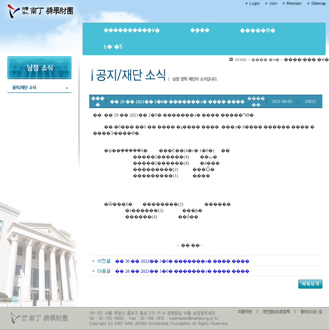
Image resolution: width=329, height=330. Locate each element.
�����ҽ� (257, 30)
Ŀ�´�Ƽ (113, 47)
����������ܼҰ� (132, 30)
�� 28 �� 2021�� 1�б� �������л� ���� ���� (182, 271)
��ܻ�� (199, 30)
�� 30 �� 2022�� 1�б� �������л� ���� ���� (182, 261)
